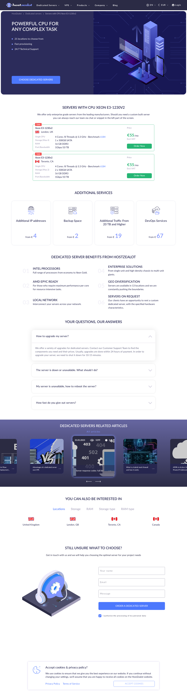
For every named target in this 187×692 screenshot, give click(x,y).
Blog (115, 5)
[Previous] (89, 481)
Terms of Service (71, 684)
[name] (131, 571)
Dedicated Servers (48, 5)
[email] (131, 582)
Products (83, 5)
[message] (131, 594)
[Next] (98, 481)
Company (101, 5)
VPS (69, 5)
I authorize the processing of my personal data (122, 615)
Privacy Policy (52, 684)
